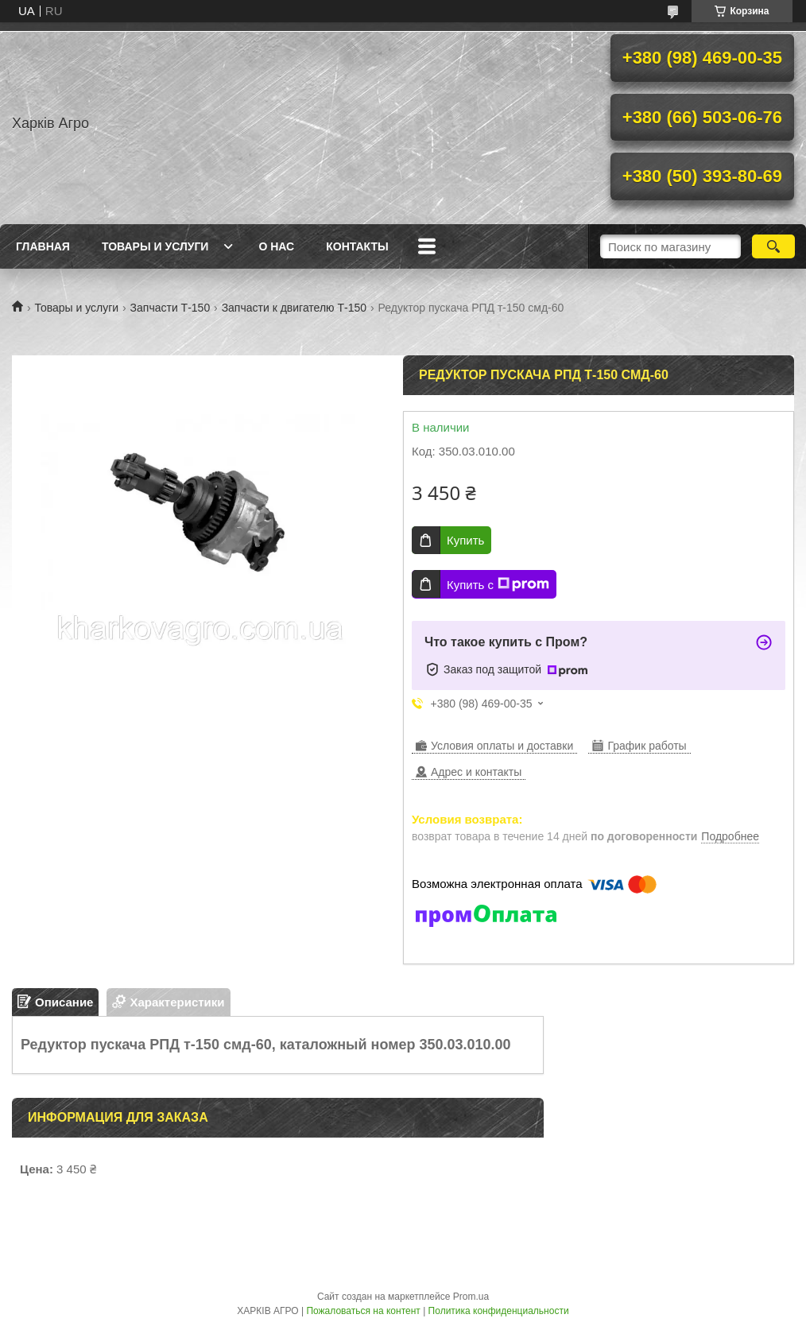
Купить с (498, 584)
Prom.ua (471, 1296)
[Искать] (774, 246)
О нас (276, 246)
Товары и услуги (155, 246)
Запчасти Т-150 (170, 307)
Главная (43, 246)
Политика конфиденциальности (498, 1310)
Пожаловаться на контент (363, 1310)
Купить (465, 540)
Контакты (357, 246)
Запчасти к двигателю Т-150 (294, 307)
